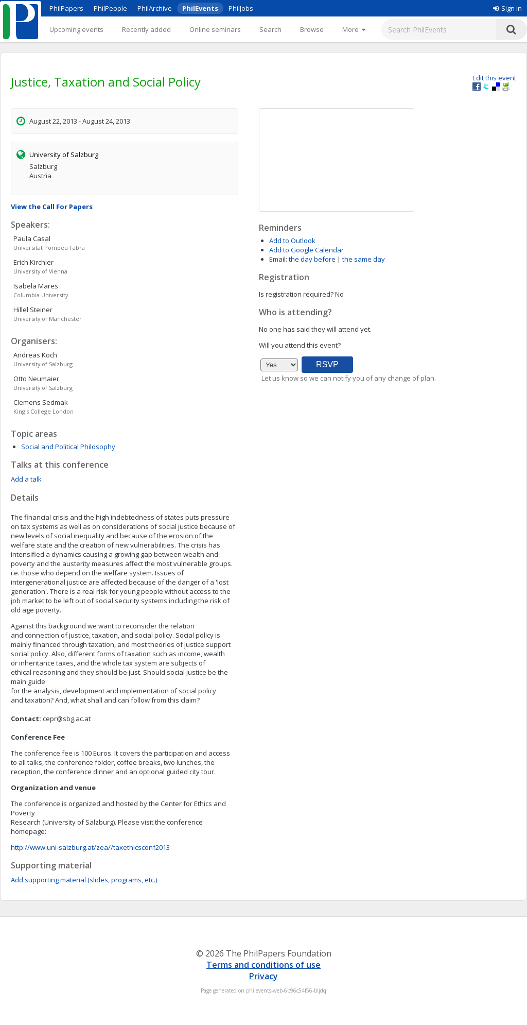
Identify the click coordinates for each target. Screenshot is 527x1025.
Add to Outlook (292, 240)
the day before (312, 259)
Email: (278, 259)
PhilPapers (66, 8)
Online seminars (215, 29)
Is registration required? (296, 294)
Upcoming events (76, 29)
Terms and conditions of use (263, 964)
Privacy (263, 976)
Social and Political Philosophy (68, 446)
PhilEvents (200, 8)
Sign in (507, 8)
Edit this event (494, 77)
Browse (312, 29)
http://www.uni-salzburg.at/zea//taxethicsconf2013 (90, 847)
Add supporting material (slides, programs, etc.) (84, 879)
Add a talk (26, 479)
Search (270, 29)
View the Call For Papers (52, 206)
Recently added (146, 29)
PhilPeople (110, 8)
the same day (363, 259)
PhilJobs (241, 8)
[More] (354, 29)
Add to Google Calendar (306, 249)
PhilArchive (154, 8)
